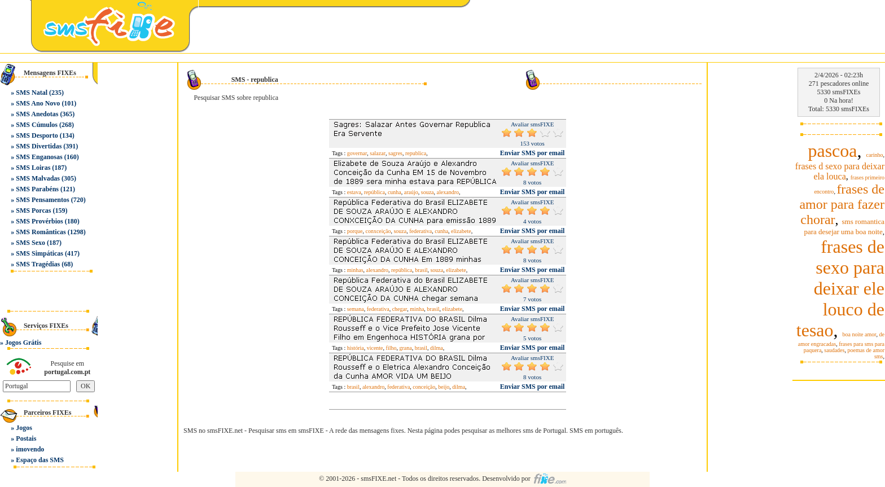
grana (405, 348)
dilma (436, 348)
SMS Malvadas (38, 178)
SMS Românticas (40, 232)
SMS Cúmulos (37, 125)
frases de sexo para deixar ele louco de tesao (840, 288)
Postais (26, 438)
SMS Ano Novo (38, 103)
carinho (874, 155)
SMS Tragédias (38, 264)
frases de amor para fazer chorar (841, 204)
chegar (400, 309)
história (355, 348)
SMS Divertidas (39, 146)
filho (391, 348)
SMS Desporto (37, 135)
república (374, 192)
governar (357, 153)
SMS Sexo (30, 243)
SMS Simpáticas (39, 253)
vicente (375, 348)
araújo (411, 192)
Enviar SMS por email (532, 153)
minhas (355, 270)
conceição (424, 387)
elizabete (461, 231)
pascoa (832, 151)
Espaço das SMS (40, 460)
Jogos (24, 428)
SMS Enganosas (39, 157)
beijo (443, 387)
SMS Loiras (33, 168)
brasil (421, 270)
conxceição (378, 231)
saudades (834, 350)
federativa (420, 231)
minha (417, 309)
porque (355, 231)
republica (415, 153)
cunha (394, 192)
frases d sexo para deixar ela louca (839, 171)
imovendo (30, 449)
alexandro (448, 192)
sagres (395, 153)
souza (427, 192)
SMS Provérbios (39, 221)
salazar (377, 153)
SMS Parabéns (37, 189)
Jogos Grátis (23, 342)
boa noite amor (860, 334)
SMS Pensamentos (42, 200)
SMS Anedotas (37, 114)
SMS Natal (31, 92)
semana (355, 309)
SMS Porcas (33, 210)
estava (354, 192)
